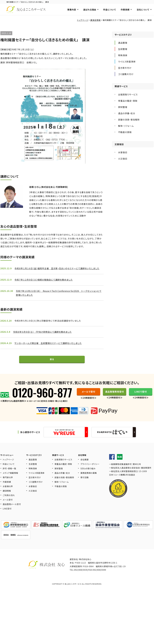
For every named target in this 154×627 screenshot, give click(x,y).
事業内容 (71, 9)
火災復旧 (33, 497)
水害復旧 (33, 492)
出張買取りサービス (63, 466)
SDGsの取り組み (87, 475)
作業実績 (125, 9)
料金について (109, 9)
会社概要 (84, 466)
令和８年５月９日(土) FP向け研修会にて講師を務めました (43, 335)
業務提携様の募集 (88, 479)
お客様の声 (8, 492)
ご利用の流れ (9, 501)
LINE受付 (7, 515)
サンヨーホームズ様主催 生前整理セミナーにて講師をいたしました (49, 346)
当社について (143, 9)
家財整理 (58, 475)
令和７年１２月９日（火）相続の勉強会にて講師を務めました (45, 282)
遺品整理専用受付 (114, 398)
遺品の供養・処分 (62, 479)
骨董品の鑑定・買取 (63, 470)
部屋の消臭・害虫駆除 (64, 483)
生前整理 (33, 470)
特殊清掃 (33, 475)
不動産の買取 (60, 492)
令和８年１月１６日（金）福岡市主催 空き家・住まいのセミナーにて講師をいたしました (58, 270)
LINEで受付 (140, 398)
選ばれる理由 (89, 9)
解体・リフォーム (61, 488)
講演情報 (7, 497)
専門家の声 (8, 483)
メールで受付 (88, 398)
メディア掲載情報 (10, 479)
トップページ (8, 466)
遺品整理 (33, 466)
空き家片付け (35, 483)
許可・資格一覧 (9, 475)
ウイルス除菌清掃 (36, 479)
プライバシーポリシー (90, 470)
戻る (52, 364)
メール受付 (8, 506)
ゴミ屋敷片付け (36, 488)
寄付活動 (84, 483)
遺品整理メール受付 (12, 510)
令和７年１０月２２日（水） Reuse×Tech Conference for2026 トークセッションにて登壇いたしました (59, 295)
